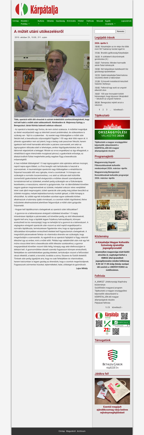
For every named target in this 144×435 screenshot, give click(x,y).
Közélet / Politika (25, 22)
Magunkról (71, 431)
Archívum (81, 431)
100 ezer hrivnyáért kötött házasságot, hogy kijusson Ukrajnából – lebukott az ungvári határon (111, 96)
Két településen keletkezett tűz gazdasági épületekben (111, 70)
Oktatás (50, 21)
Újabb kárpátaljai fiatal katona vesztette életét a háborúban (111, 76)
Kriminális (71, 21)
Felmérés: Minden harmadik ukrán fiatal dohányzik (110, 64)
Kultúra (41, 21)
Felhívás (90, 21)
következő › (119, 109)
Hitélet (81, 21)
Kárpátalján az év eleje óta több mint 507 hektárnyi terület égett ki (112, 47)
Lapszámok (126, 21)
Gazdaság (60, 21)
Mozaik (100, 21)
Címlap (15, 21)
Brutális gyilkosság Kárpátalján (114, 53)
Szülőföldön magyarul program (108, 288)
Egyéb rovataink (109, 22)
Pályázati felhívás (102, 303)
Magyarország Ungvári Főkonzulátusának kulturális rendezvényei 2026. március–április (111, 165)
